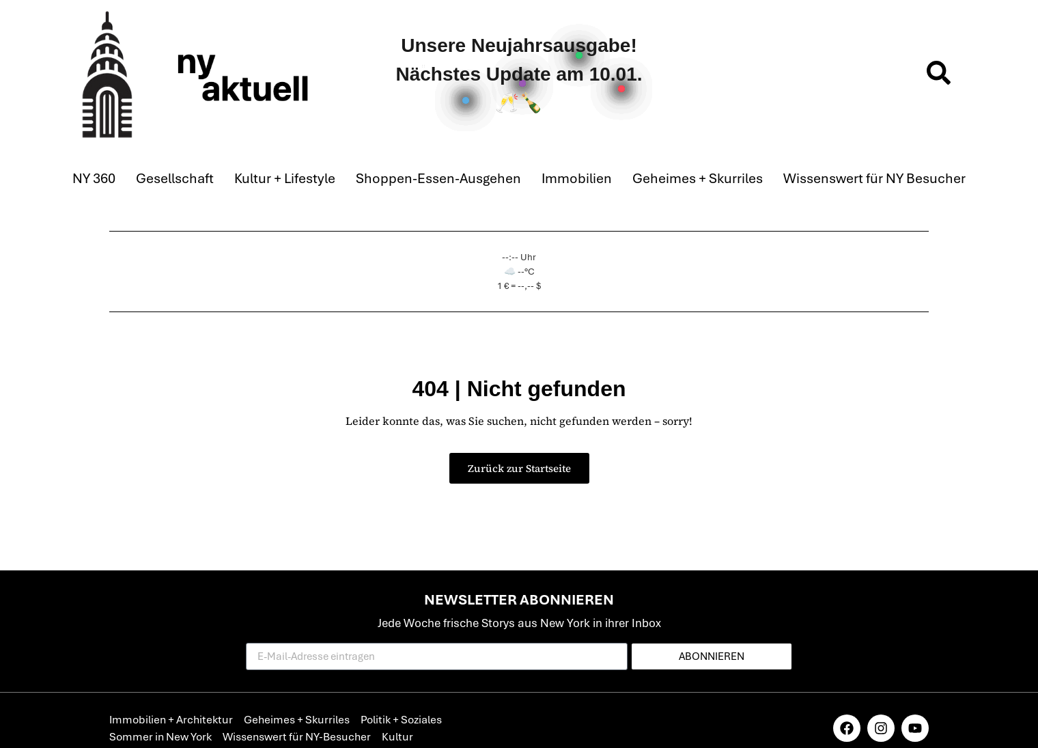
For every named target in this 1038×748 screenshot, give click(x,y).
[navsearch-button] (939, 74)
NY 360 (93, 178)
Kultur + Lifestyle (284, 178)
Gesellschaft (175, 178)
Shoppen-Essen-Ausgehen (438, 178)
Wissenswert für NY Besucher (874, 178)
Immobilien (577, 178)
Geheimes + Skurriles (697, 178)
